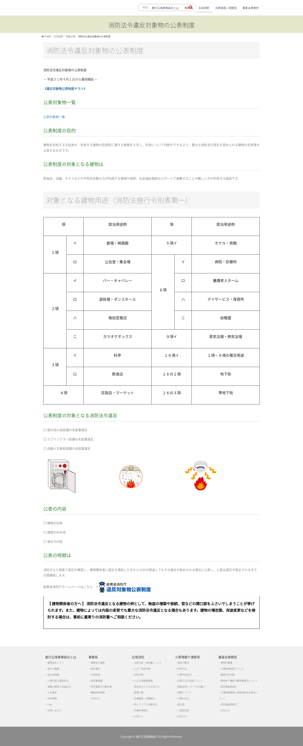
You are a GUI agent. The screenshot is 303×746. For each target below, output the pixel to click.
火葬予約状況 (184, 674)
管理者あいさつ (56, 662)
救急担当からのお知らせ (147, 686)
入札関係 (52, 692)
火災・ (137, 668)
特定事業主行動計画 (101, 686)
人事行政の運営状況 (58, 680)
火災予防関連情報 (143, 680)
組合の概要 (53, 668)
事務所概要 (226, 662)
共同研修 (95, 674)
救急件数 (145, 668)
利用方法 (182, 668)
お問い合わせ (54, 710)
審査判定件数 (228, 674)
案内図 (180, 704)
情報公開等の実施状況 (59, 686)
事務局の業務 (98, 662)
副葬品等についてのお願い (191, 686)
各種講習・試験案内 (144, 698)
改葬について (184, 692)
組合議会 (95, 668)
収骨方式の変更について (190, 680)
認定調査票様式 (229, 686)
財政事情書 (96, 680)
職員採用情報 (98, 692)
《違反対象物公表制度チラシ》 (65, 88)
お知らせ (95, 698)
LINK (50, 704)
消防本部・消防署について (148, 662)
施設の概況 (183, 662)
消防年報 (138, 674)
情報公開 (138, 692)
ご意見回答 (183, 710)
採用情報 (52, 698)
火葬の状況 (183, 698)
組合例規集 (53, 674)
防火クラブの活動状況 (145, 704)
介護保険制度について (232, 668)
